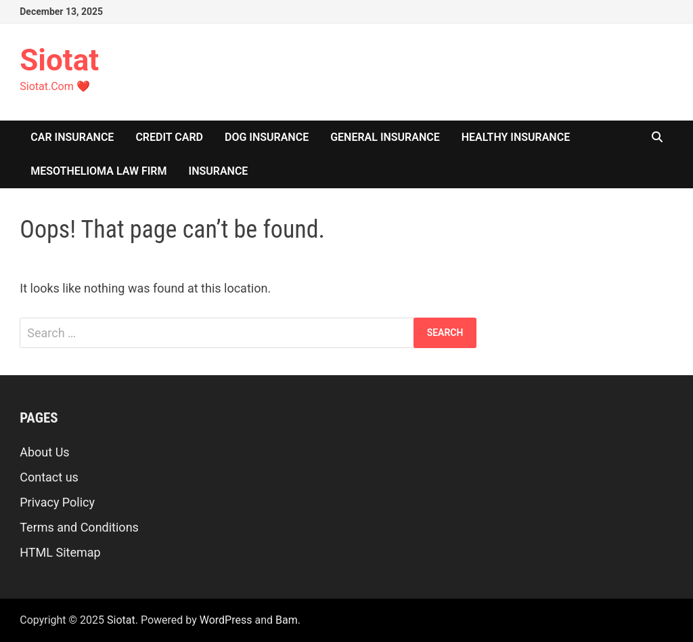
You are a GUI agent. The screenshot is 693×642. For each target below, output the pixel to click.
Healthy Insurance (516, 137)
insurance (218, 171)
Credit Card (169, 137)
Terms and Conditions (79, 527)
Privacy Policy (57, 502)
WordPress (226, 620)
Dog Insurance (267, 137)
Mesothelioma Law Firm (98, 171)
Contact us (49, 477)
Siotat (59, 60)
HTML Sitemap (60, 552)
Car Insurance (72, 137)
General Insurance (385, 137)
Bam (286, 620)
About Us (44, 452)
